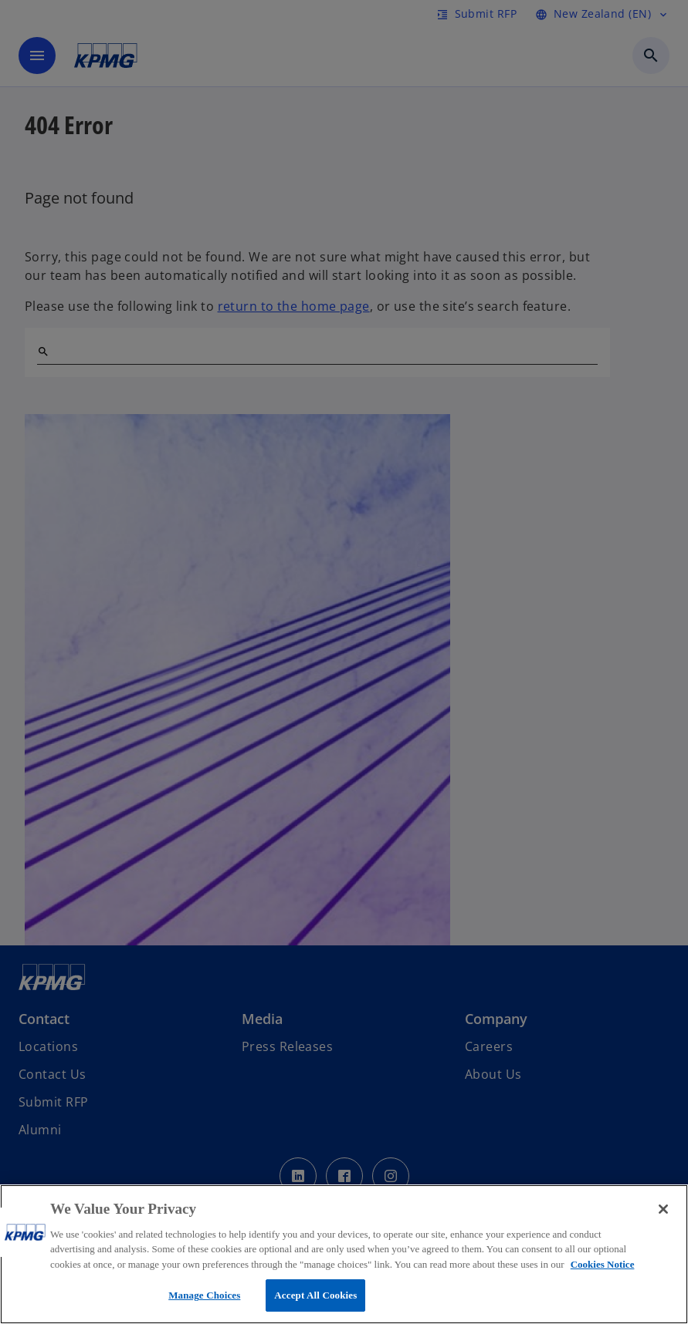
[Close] (663, 1209)
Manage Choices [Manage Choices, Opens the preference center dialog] (204, 1295)
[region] (344, 1254)
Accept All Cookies (315, 1295)
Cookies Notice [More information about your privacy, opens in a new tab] (603, 1264)
